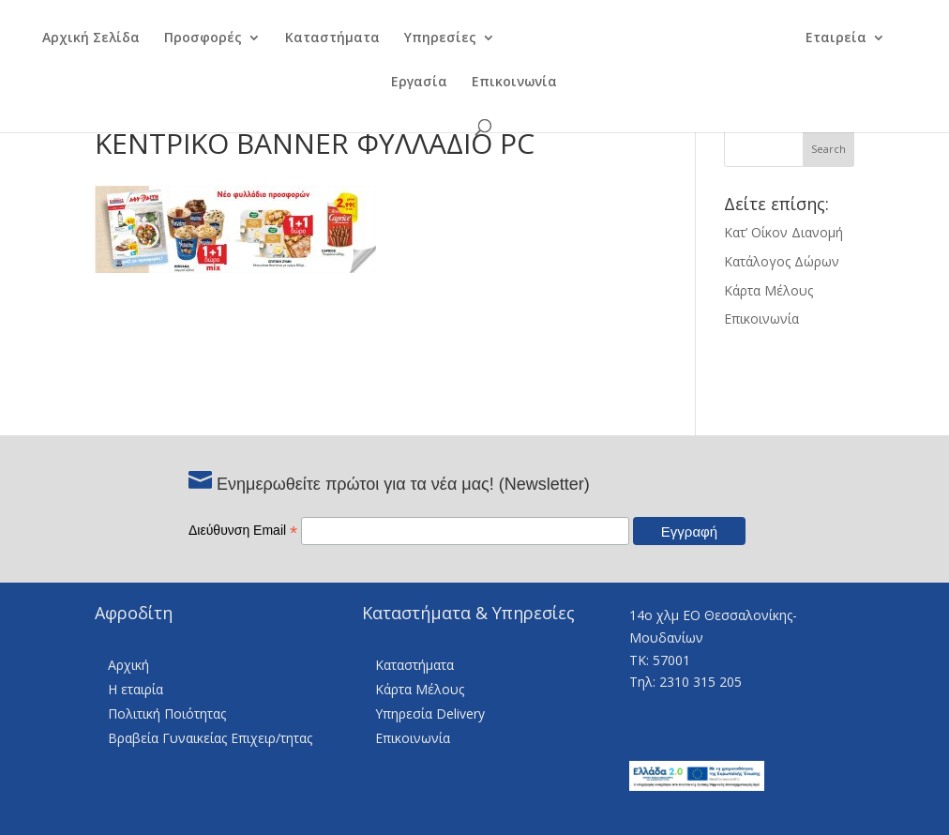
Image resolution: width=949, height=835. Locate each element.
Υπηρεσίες (428, 38)
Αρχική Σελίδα (79, 38)
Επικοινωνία (514, 82)
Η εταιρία (135, 689)
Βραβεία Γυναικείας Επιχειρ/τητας (210, 738)
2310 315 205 (700, 682)
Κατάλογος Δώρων (781, 261)
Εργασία (419, 82)
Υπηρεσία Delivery (430, 713)
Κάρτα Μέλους (768, 290)
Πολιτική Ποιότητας (167, 713)
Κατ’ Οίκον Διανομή (783, 232)
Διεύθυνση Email (242, 530)
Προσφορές (191, 38)
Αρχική (128, 665)
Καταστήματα (320, 38)
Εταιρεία (847, 38)
